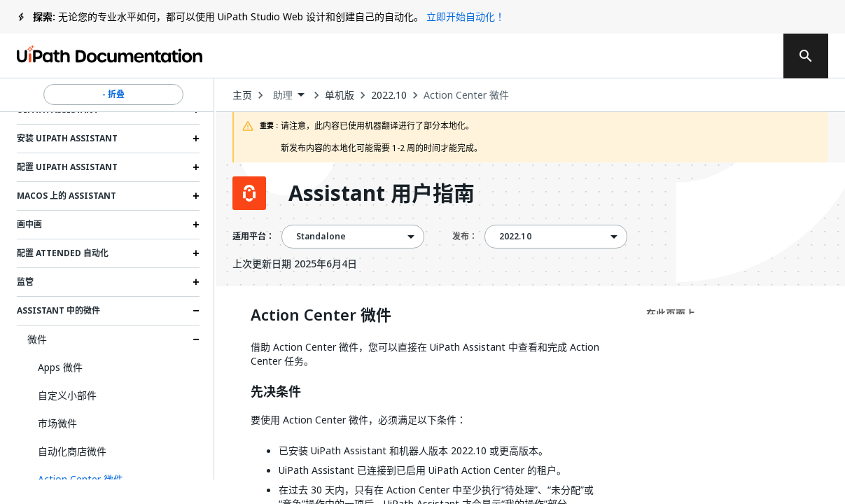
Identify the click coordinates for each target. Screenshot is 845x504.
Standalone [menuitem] (321, 236)
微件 (37, 339)
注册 (742, 56)
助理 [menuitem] (283, 95)
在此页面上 (670, 313)
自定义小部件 (67, 395)
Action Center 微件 (466, 95)
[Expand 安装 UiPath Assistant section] (196, 138)
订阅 (605, 56)
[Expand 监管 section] (196, 282)
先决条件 (276, 392)
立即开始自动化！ (465, 16)
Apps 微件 (60, 367)
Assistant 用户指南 (381, 193)
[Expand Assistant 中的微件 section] (196, 310)
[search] (805, 56)
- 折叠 (113, 94)
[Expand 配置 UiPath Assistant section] (196, 167)
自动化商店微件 (72, 451)
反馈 (519, 56)
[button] (113, 479)
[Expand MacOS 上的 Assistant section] (196, 196)
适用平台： (253, 236)
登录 (686, 56)
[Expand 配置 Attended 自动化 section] (196, 253)
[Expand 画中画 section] (196, 224)
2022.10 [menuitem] (515, 236)
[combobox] (288, 96)
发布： (464, 236)
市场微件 (57, 423)
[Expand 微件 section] (196, 339)
